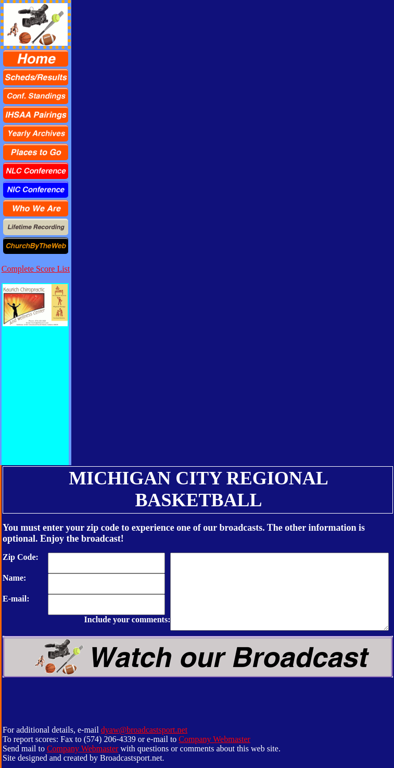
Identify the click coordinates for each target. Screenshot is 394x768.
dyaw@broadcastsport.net (144, 729)
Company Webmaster (214, 739)
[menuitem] (35, 58)
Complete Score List (36, 268)
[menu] (35, 152)
